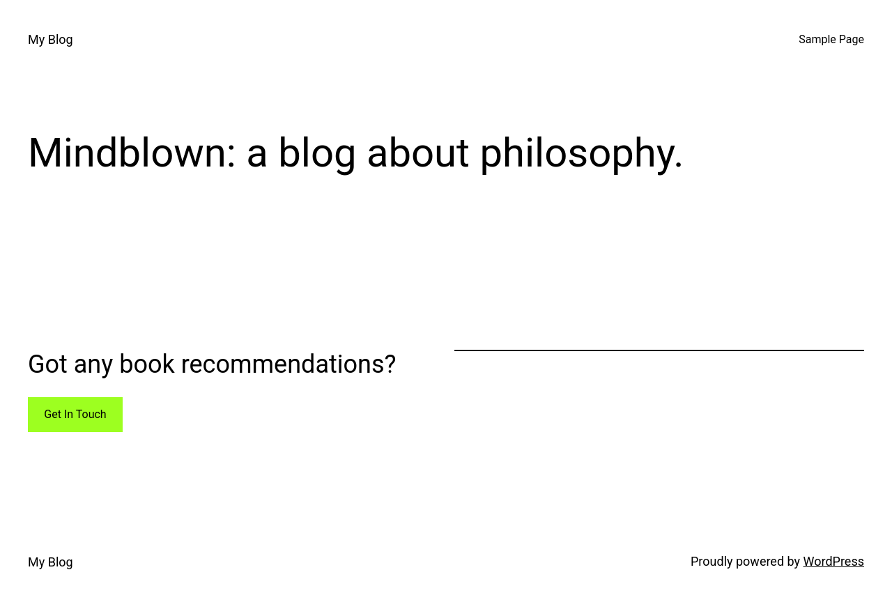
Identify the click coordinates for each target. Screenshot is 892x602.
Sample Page (831, 39)
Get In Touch (75, 414)
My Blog (50, 39)
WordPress (833, 561)
